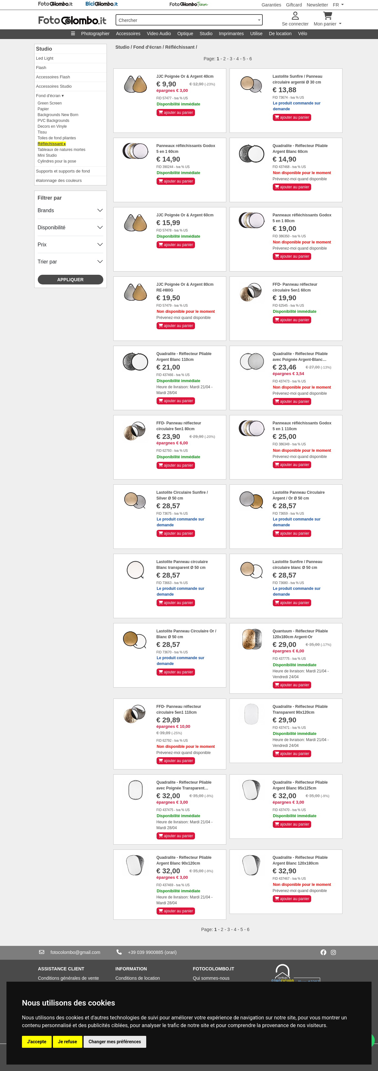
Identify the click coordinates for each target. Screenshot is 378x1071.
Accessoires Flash (53, 76)
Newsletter (317, 4)
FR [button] (336, 4)
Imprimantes (231, 33)
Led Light (45, 58)
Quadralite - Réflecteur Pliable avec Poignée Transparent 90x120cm (184, 788)
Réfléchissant (180, 47)
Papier (43, 109)
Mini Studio (47, 155)
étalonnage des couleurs (59, 180)
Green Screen (50, 103)
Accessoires (128, 33)
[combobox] (189, 19)
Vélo (302, 33)
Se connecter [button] (295, 19)
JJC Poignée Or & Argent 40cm (185, 76)
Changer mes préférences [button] (115, 1041)
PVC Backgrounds (53, 120)
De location (280, 33)
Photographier (95, 33)
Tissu (42, 132)
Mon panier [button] (326, 19)
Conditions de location (138, 978)
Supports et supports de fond (63, 171)
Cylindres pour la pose (57, 161)
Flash (41, 67)
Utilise (256, 33)
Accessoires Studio (54, 86)
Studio (206, 33)
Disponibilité (52, 227)
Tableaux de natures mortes (62, 149)
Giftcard (294, 4)
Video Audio (159, 33)
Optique (185, 33)
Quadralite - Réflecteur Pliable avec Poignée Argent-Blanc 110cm (300, 360)
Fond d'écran (147, 47)
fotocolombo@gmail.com (75, 952)
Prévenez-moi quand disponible (300, 179)
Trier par (47, 261)
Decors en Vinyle (52, 126)
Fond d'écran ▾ (50, 95)
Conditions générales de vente (68, 978)
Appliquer (70, 279)
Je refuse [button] (67, 1041)
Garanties (271, 4)
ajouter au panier (175, 112)
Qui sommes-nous (211, 978)
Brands (46, 210)
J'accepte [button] (36, 1041)
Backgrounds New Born (58, 115)
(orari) (171, 952)
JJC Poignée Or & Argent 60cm (185, 215)
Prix (42, 244)
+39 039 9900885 (145, 952)
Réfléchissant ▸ (52, 144)
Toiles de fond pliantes (57, 138)
